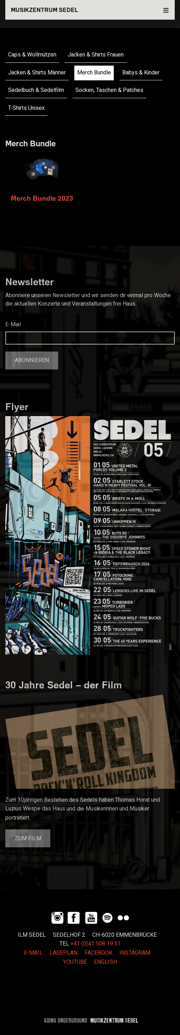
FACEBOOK (98, 953)
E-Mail (13, 324)
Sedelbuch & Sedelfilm (36, 90)
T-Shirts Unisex (26, 108)
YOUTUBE (75, 962)
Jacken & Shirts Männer (37, 72)
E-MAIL (33, 953)
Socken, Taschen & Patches (109, 90)
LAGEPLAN (63, 953)
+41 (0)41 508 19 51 (95, 944)
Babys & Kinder (141, 72)
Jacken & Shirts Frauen (96, 55)
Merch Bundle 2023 (42, 198)
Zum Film (28, 838)
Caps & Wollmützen (32, 55)
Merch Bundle (94, 72)
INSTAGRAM (134, 953)
